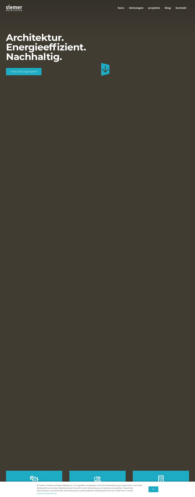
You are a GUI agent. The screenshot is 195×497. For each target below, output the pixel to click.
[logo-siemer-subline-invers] (14, 8)
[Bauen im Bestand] (97, 479)
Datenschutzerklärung (46, 493)
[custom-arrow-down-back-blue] (105, 69)
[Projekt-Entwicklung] (161, 479)
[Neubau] (34, 479)
